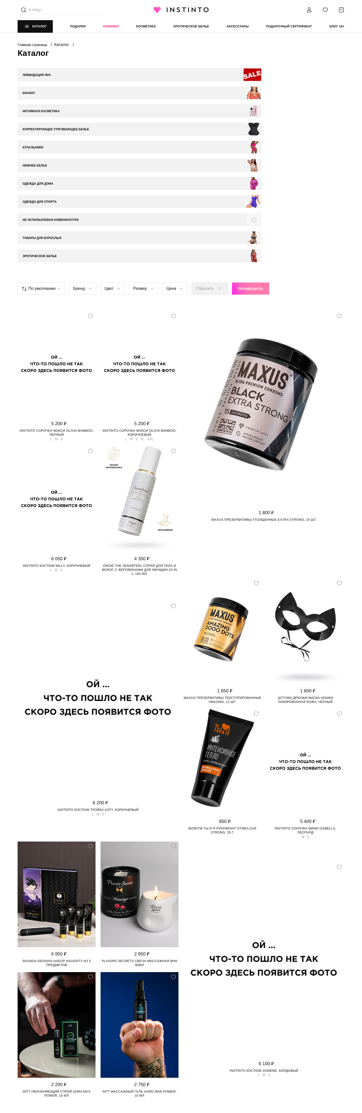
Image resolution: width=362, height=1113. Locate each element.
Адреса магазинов (35, 1044)
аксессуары (238, 26)
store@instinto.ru (280, 1044)
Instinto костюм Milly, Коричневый (56, 427)
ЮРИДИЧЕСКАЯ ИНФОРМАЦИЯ (206, 1023)
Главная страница (33, 45)
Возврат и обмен (114, 1044)
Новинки (111, 26)
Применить (250, 150)
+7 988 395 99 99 (275, 1033)
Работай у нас (30, 1054)
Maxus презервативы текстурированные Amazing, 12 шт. (222, 561)
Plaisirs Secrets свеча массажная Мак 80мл (139, 824)
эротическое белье (191, 26)
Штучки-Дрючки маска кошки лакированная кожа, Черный (305, 561)
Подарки (78, 26)
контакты (271, 1023)
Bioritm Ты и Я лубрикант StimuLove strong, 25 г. (222, 691)
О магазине (28, 1033)
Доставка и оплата (116, 1033)
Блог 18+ (337, 26)
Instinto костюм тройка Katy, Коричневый (98, 671)
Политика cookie (196, 1044)
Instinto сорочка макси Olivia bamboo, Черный (57, 294)
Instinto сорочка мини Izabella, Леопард (305, 691)
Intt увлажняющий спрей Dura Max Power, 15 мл (56, 955)
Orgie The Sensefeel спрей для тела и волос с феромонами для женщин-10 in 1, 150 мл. (139, 431)
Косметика (146, 26)
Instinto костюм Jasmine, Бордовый (264, 932)
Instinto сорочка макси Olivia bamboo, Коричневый (139, 294)
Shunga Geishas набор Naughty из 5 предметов (56, 824)
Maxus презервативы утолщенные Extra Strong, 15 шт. (263, 381)
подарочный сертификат (289, 26)
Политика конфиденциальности (210, 1033)
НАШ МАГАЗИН (29, 1023)
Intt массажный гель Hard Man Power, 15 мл (139, 955)
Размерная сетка (114, 1054)
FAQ (21, 1064)
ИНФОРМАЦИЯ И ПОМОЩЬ (120, 1023)
